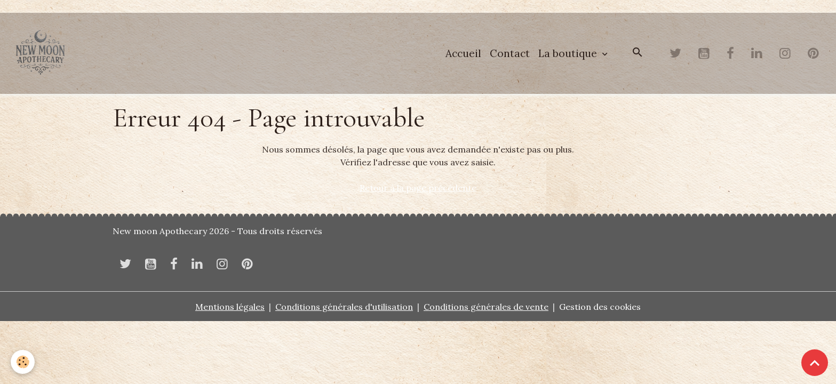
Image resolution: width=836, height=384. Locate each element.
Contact (510, 53)
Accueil (463, 53)
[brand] (43, 53)
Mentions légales (230, 306)
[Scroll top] (814, 362)
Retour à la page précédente (418, 187)
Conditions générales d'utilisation (344, 306)
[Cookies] (23, 362)
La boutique (569, 53)
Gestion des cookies (600, 306)
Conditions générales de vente (486, 306)
